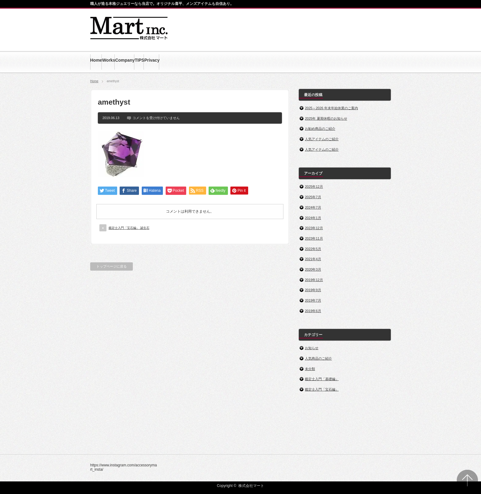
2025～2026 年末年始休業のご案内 (331, 108)
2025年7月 (313, 197)
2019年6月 (313, 311)
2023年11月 (314, 238)
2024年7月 (313, 207)
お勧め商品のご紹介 (320, 128)
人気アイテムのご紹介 (322, 139)
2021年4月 (313, 259)
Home (94, 81)
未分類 (310, 369)
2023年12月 (314, 228)
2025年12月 (314, 186)
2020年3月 (313, 269)
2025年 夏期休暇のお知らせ (326, 118)
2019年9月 (313, 290)
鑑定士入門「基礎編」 (322, 379)
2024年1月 (313, 218)
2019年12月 (314, 280)
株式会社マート (251, 486)
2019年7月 (313, 300)
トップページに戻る (111, 266)
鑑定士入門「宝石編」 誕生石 (129, 228)
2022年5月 (313, 249)
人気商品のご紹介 (318, 358)
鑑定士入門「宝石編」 (322, 389)
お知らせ (311, 348)
